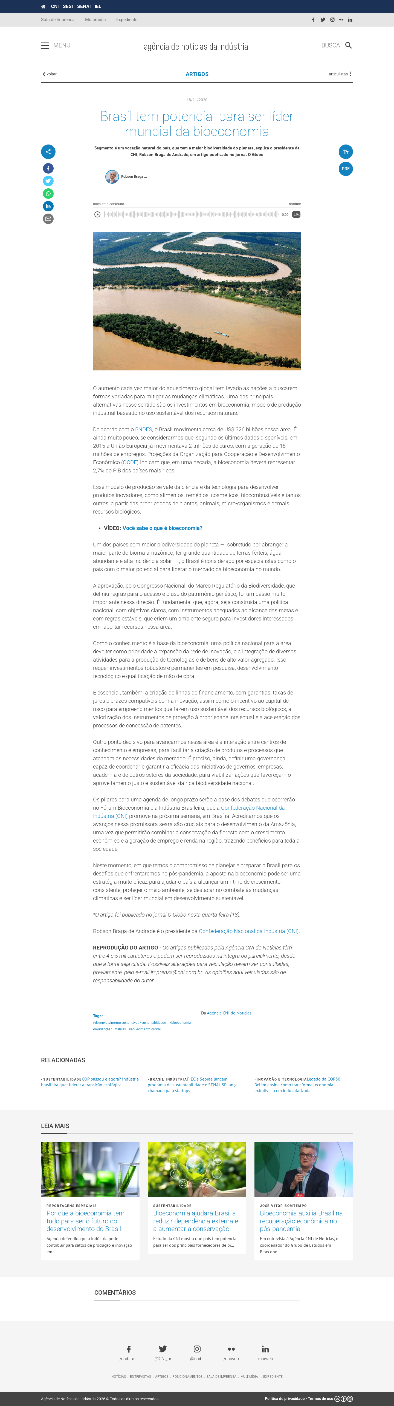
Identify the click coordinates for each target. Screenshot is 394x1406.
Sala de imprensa (221, 1377)
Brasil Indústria (168, 1079)
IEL (98, 6)
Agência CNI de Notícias (229, 1013)
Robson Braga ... (134, 176)
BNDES (143, 429)
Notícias (118, 1377)
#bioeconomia (180, 1022)
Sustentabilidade (62, 1079)
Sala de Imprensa (58, 19)
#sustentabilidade (153, 1022)
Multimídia (95, 19)
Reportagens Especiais (72, 1206)
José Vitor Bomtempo (283, 1206)
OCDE (130, 462)
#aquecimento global (145, 1029)
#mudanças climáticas (109, 1029)
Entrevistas (140, 1377)
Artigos (161, 1377)
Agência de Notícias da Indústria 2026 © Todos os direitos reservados (99, 1399)
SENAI (84, 6)
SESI (68, 6)
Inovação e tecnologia (282, 1079)
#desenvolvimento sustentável (116, 1022)
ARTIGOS (197, 74)
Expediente (126, 19)
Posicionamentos (187, 1377)
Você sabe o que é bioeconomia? (162, 528)
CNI (55, 6)
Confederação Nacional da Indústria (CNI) (249, 931)
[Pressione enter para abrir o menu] (45, 46)
